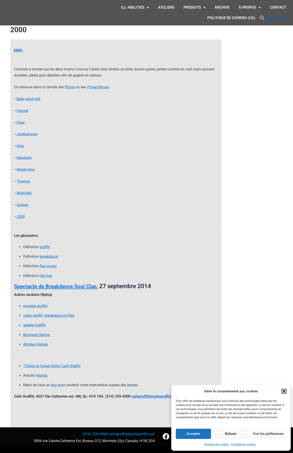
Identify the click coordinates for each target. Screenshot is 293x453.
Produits (195, 7)
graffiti (45, 247)
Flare (21, 122)
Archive (222, 7)
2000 (21, 217)
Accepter (193, 434)
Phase (70, 87)
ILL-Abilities (135, 7)
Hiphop (41, 375)
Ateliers (166, 7)
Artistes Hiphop (35, 344)
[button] (284, 391)
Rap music (48, 266)
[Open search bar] (262, 17)
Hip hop (46, 276)
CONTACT (278, 7)
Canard (22, 111)
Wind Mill (24, 193)
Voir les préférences (268, 434)
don (54, 385)
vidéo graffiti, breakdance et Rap (48, 315)
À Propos (250, 7)
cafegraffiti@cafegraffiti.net (154, 396)
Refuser (230, 434)
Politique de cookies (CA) (231, 18)
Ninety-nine (26, 169)
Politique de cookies (216, 444)
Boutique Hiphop (36, 335)
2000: (18, 50)
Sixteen (22, 205)
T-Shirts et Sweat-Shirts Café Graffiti (51, 366)
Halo (20, 146)
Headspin (24, 158)
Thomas (23, 181)
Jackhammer (27, 134)
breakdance (49, 256)
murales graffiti (35, 306)
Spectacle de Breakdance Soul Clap (61, 286)
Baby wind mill (28, 99)
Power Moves (98, 87)
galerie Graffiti (34, 325)
